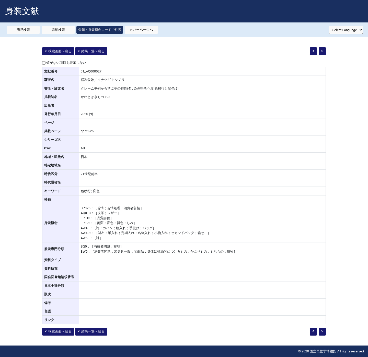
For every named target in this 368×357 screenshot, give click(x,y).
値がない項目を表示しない (66, 63)
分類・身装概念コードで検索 (99, 30)
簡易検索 (23, 30)
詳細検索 (58, 30)
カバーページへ (141, 30)
